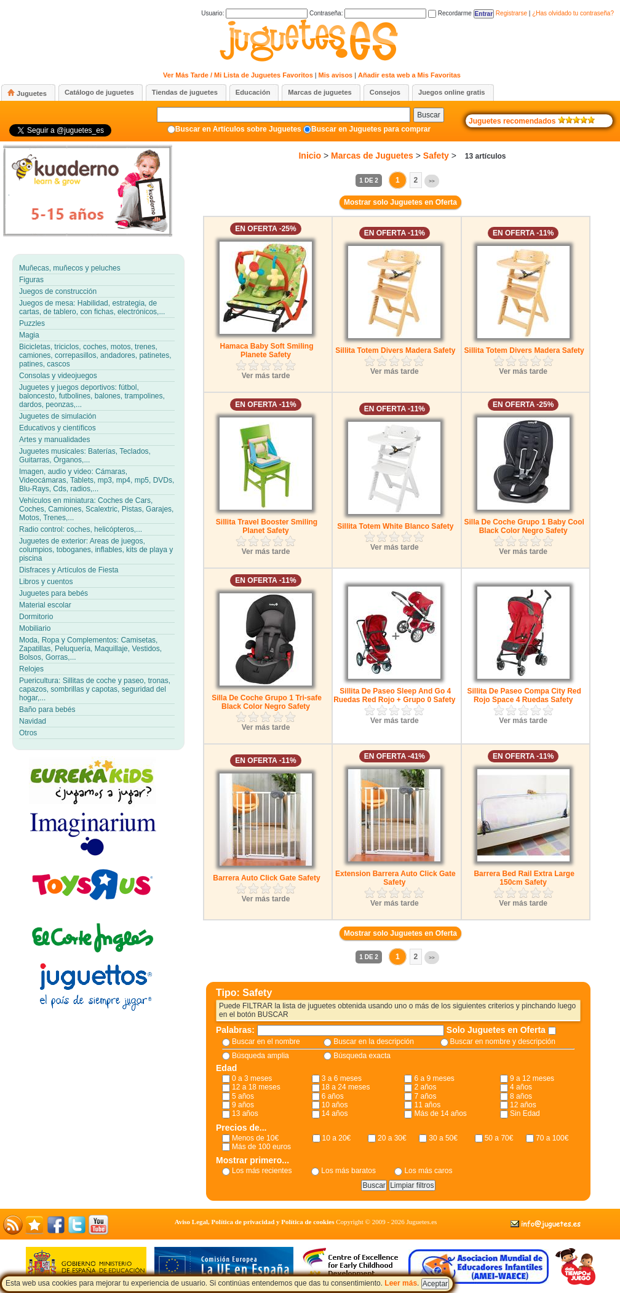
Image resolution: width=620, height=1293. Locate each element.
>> (431, 181)
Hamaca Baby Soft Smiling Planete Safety (266, 350)
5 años (243, 1096)
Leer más (400, 1283)
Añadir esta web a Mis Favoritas (409, 75)
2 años (425, 1087)
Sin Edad (525, 1113)
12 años (523, 1105)
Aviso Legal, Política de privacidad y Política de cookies (255, 1221)
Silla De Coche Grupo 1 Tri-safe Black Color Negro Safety (267, 702)
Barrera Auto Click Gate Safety (266, 878)
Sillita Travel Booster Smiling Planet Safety (266, 526)
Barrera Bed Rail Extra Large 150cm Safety (524, 878)
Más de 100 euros (261, 1146)
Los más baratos (348, 1170)
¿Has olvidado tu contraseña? (573, 13)
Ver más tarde (266, 375)
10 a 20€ (336, 1138)
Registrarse (511, 13)
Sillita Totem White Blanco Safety (395, 526)
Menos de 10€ (255, 1138)
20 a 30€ (392, 1138)
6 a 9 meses (434, 1078)
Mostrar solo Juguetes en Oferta (400, 202)
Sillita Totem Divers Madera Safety (395, 350)
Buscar (428, 115)
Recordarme (450, 13)
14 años (335, 1113)
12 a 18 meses (256, 1087)
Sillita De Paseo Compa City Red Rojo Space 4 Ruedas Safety (524, 695)
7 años (425, 1096)
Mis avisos (336, 75)
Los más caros (428, 1170)
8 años (521, 1096)
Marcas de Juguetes (372, 155)
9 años (243, 1105)
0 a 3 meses (252, 1078)
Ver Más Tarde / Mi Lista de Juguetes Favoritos (238, 75)
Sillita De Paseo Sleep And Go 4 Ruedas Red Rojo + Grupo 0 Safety (394, 695)
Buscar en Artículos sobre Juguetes (238, 129)
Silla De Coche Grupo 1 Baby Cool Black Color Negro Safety (524, 526)
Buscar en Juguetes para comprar (371, 129)
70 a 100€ (552, 1138)
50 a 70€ (499, 1138)
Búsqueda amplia (260, 1055)
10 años (335, 1105)
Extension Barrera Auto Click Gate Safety (395, 878)
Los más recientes (262, 1170)
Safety (436, 155)
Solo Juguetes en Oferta (497, 1030)
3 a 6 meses (342, 1078)
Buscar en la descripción (373, 1041)
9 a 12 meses (532, 1078)
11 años (427, 1105)
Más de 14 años (440, 1113)
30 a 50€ (443, 1138)
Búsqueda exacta (362, 1055)
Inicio (309, 155)
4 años (521, 1087)
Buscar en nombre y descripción (502, 1041)
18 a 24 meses (346, 1087)
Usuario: (254, 13)
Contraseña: (367, 13)
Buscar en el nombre (266, 1041)
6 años (333, 1096)
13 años (245, 1113)
